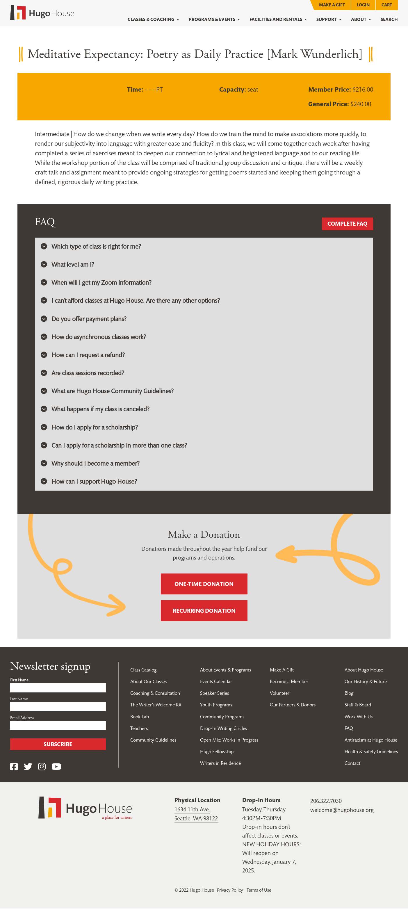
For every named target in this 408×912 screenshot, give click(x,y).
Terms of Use (261, 894)
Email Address (22, 721)
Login (363, 5)
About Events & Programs (225, 673)
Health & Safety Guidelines (371, 754)
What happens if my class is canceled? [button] (96, 411)
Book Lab (140, 720)
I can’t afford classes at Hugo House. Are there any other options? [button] (132, 302)
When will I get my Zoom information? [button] (97, 283)
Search (389, 19)
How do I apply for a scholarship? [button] (90, 430)
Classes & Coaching (154, 19)
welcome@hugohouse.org (342, 813)
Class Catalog (143, 673)
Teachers (139, 731)
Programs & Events (215, 19)
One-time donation (204, 587)
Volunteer (280, 696)
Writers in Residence (219, 766)
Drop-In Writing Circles (223, 731)
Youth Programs (215, 708)
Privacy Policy (230, 894)
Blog (349, 696)
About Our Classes (148, 685)
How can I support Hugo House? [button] (89, 485)
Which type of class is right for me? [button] (91, 247)
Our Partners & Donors (293, 708)
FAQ (348, 731)
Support (329, 19)
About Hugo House (364, 673)
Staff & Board (358, 708)
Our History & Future (365, 685)
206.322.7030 (326, 804)
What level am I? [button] (68, 265)
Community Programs (221, 720)
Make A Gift (332, 5)
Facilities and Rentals (279, 19)
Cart (387, 5)
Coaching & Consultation (155, 696)
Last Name (19, 702)
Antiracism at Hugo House (371, 743)
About (361, 19)
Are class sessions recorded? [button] (83, 375)
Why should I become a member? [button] (90, 466)
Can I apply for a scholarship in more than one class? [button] (115, 448)
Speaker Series (213, 696)
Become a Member (289, 685)
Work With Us (358, 720)
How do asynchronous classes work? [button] (94, 338)
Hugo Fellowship (216, 754)
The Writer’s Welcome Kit (156, 708)
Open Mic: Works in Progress (228, 743)
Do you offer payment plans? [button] (84, 320)
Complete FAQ (346, 224)
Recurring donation (204, 614)
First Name (19, 683)
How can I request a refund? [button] (84, 356)
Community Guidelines (153, 743)
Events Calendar (215, 685)
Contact (352, 766)
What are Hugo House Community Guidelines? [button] (108, 393)
